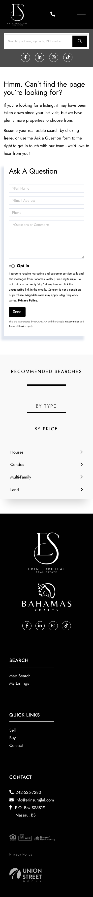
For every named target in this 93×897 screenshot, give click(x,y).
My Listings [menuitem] (19, 683)
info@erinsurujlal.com (31, 800)
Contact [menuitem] (16, 746)
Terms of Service (17, 326)
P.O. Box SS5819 (27, 811)
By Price (46, 429)
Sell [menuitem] (12, 730)
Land (14, 490)
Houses (17, 452)
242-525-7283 (25, 793)
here (8, 138)
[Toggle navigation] (81, 14)
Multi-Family (20, 477)
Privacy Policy (27, 300)
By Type (46, 406)
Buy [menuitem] (12, 738)
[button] (79, 41)
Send (17, 312)
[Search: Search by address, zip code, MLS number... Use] (46, 41)
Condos (17, 465)
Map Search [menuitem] (20, 676)
